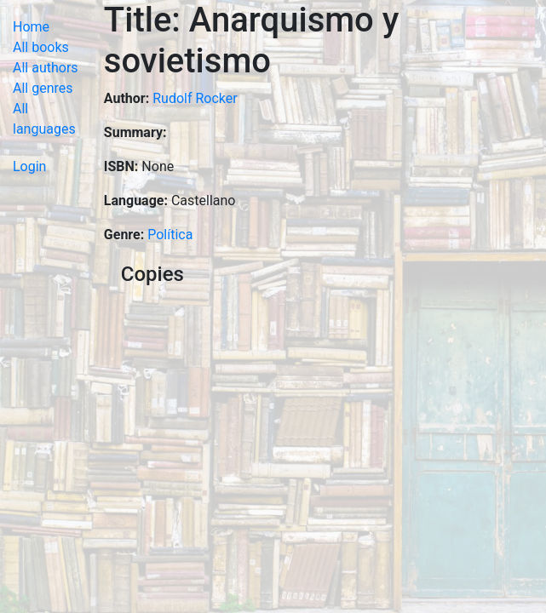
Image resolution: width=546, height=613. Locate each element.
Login (29, 166)
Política (170, 234)
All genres (43, 88)
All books (41, 47)
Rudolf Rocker (194, 98)
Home (31, 27)
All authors (45, 68)
